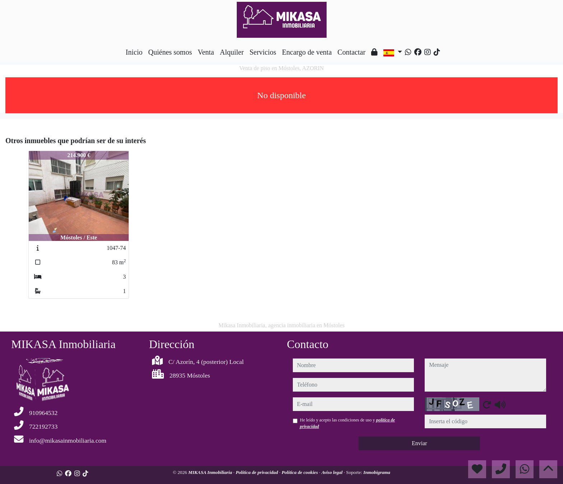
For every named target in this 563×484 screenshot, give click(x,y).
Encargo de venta (307, 52)
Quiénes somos (170, 52)
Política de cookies (300, 472)
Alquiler (232, 52)
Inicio (134, 52)
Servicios (262, 52)
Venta (206, 52)
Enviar (419, 443)
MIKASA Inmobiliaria (210, 472)
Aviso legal (333, 472)
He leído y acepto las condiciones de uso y (347, 423)
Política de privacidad (257, 472)
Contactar (351, 52)
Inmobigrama (376, 472)
